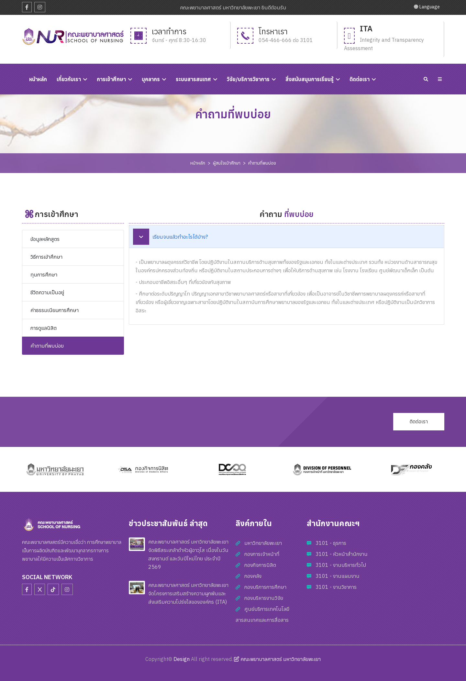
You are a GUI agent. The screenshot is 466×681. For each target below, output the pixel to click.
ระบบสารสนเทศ (193, 79)
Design (181, 659)
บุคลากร (151, 79)
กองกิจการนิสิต (260, 565)
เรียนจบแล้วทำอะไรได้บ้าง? (170, 237)
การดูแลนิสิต (43, 328)
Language (427, 7)
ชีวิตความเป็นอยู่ (47, 292)
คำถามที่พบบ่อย (262, 163)
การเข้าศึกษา (111, 79)
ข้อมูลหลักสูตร (45, 239)
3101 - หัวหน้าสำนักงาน (342, 554)
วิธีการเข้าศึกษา (46, 257)
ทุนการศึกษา (43, 274)
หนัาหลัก (38, 79)
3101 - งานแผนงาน (338, 576)
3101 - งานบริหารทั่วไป (341, 565)
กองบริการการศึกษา (265, 587)
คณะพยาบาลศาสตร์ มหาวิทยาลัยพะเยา (277, 659)
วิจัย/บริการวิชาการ (248, 79)
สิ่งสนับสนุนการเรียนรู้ (309, 79)
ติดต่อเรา (360, 79)
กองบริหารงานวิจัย (263, 598)
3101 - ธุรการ (331, 543)
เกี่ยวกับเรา (69, 79)
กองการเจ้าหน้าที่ (261, 554)
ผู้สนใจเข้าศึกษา (226, 163)
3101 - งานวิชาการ (336, 587)
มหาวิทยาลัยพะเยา (263, 543)
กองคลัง (252, 576)
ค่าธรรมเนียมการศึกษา (54, 310)
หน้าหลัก (197, 163)
